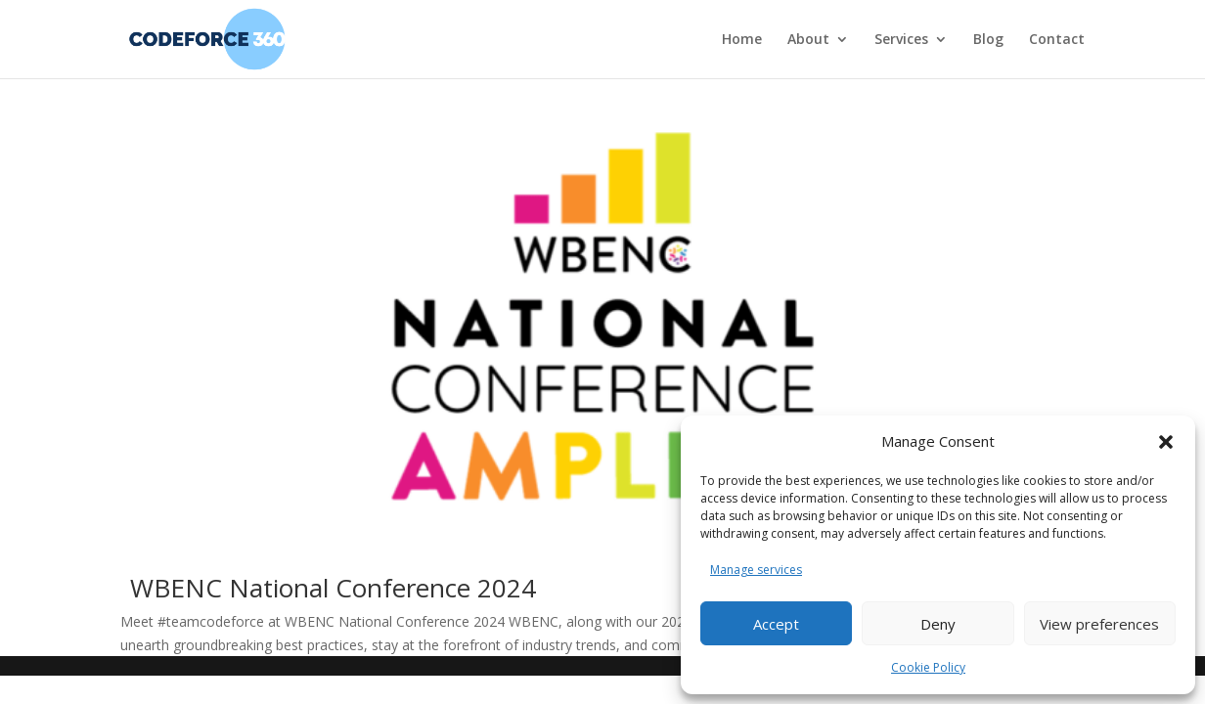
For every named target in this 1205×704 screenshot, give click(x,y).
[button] (1166, 442)
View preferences (1099, 624)
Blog (988, 40)
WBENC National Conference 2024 (333, 587)
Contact (1057, 40)
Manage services (756, 569)
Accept (776, 624)
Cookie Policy (928, 667)
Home (742, 40)
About (808, 40)
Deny (938, 624)
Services (901, 40)
